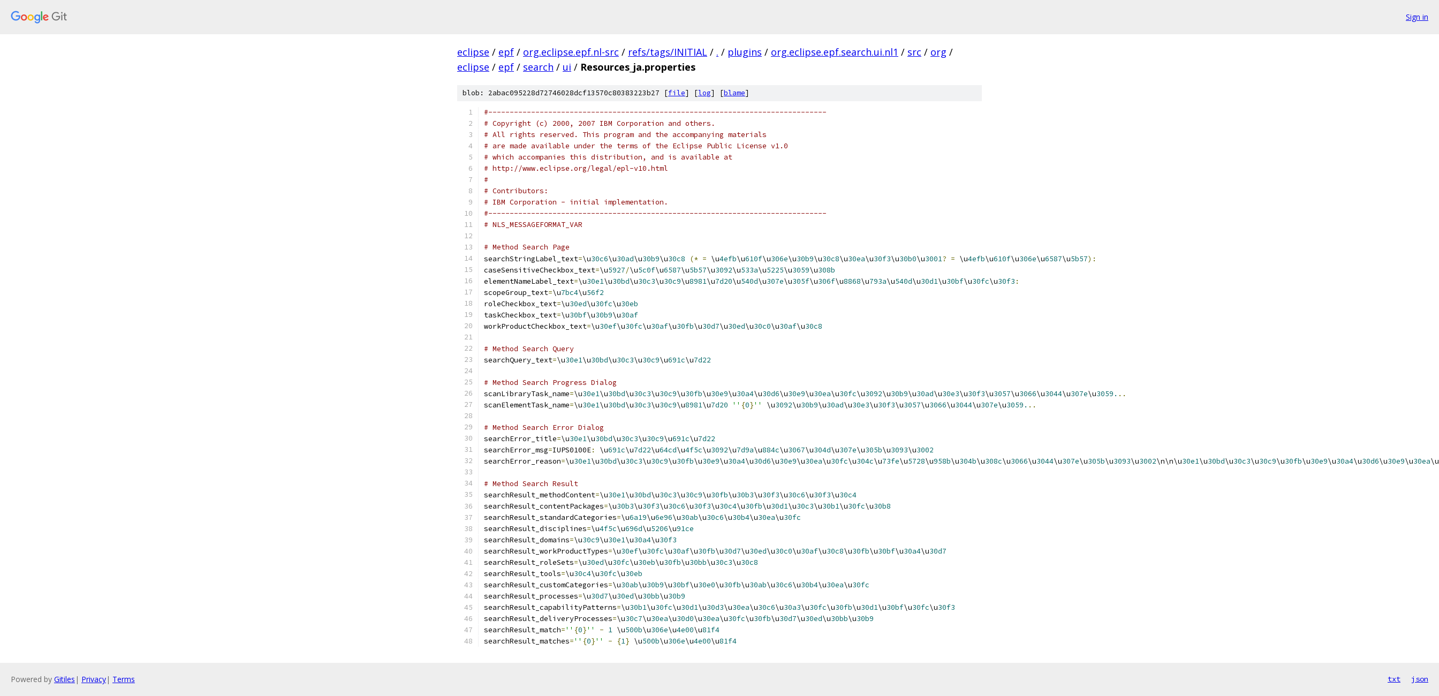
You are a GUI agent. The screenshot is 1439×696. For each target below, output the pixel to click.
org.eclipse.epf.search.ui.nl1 (834, 52)
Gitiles (64, 679)
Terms (123, 679)
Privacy (93, 679)
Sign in (1417, 17)
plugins (745, 52)
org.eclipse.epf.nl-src (571, 52)
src (914, 52)
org (938, 52)
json (1419, 679)
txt (1394, 679)
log (704, 92)
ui (567, 66)
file (676, 92)
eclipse (473, 52)
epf (506, 52)
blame (734, 92)
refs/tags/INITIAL (667, 52)
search (538, 66)
